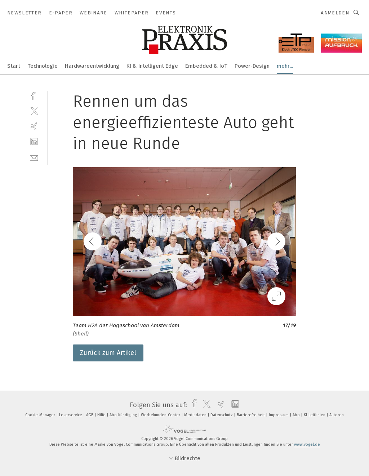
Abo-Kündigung (124, 415)
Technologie (42, 66)
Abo (297, 415)
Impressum (279, 415)
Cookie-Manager (40, 415)
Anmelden (335, 13)
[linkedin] (34, 141)
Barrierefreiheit (251, 415)
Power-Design (252, 66)
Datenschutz (222, 415)
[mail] (34, 157)
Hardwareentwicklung (92, 66)
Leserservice (71, 415)
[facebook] (34, 95)
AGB (90, 415)
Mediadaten (196, 415)
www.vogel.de (307, 444)
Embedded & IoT (206, 66)
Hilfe (102, 415)
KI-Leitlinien (315, 415)
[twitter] (34, 110)
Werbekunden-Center (161, 415)
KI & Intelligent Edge (152, 66)
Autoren (336, 415)
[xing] (34, 126)
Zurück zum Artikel (108, 353)
